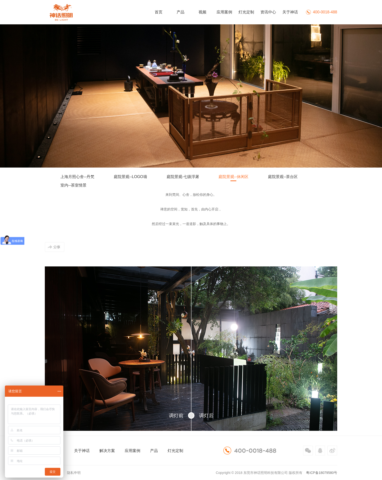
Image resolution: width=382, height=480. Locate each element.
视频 (202, 12)
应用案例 (224, 12)
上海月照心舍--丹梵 (77, 177)
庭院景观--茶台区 (283, 177)
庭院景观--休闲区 (233, 177)
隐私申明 (74, 473)
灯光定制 (246, 12)
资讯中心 (268, 12)
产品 (180, 12)
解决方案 (107, 451)
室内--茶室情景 (73, 185)
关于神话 (290, 12)
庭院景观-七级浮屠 (183, 177)
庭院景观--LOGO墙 (130, 177)
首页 (158, 12)
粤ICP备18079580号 (321, 473)
